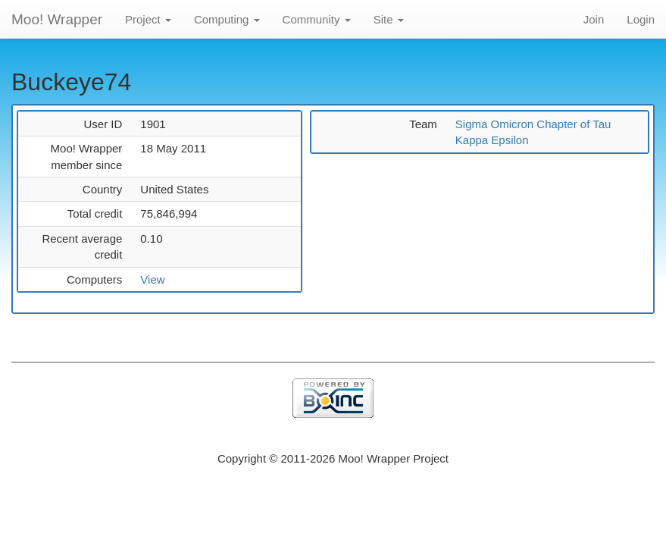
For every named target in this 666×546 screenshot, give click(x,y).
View (152, 279)
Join (594, 19)
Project (148, 19)
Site (389, 19)
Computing (227, 19)
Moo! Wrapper (56, 19)
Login (641, 19)
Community (317, 19)
